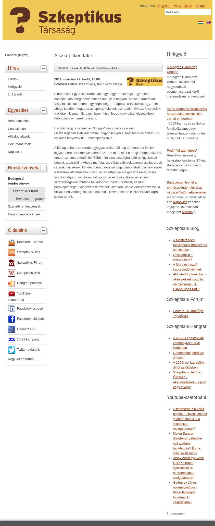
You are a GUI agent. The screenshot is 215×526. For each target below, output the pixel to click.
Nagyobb (163, 6)
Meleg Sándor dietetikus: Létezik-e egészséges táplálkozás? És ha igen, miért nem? (187, 443)
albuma (187, 212)
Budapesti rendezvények (19, 181)
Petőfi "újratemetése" (182, 150)
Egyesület (28, 110)
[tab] (44, 68)
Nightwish (180, 202)
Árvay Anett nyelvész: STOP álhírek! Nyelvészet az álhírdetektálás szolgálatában (188, 468)
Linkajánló (15, 94)
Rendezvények (28, 168)
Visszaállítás (183, 6)
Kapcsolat (15, 152)
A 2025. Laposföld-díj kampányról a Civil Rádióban (188, 343)
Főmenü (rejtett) (16, 55)
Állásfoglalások (19, 136)
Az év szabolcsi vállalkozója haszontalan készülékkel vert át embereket (187, 113)
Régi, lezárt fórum (21, 359)
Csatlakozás (17, 129)
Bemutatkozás (18, 121)
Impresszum (176, 513)
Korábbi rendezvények (24, 214)
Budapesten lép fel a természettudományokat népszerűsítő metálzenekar (186, 187)
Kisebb (201, 6)
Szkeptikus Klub (25, 191)
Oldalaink (28, 230)
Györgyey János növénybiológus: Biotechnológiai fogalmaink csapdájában (185, 492)
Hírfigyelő (15, 87)
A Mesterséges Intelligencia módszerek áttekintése (190, 245)
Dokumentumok (19, 144)
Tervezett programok (30, 199)
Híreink (13, 79)
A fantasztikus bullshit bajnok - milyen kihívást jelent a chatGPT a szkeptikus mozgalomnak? (190, 419)
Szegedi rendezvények (24, 206)
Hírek (28, 68)
